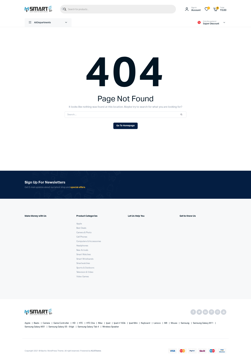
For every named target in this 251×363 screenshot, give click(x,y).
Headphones (82, 246)
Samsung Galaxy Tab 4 (88, 327)
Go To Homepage (125, 126)
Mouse (174, 323)
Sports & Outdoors (85, 268)
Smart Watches (83, 255)
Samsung (185, 323)
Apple (79, 224)
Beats (37, 323)
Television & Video (84, 272)
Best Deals (81, 228)
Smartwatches (83, 263)
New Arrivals (82, 250)
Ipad (108, 323)
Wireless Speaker (110, 327)
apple (28, 323)
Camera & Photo (84, 233)
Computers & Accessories (88, 241)
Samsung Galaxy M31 (35, 327)
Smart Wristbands (85, 259)
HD (74, 323)
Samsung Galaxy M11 (203, 323)
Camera (47, 323)
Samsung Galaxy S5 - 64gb (61, 327)
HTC (81, 323)
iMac (100, 323)
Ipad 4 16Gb (120, 323)
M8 (166, 323)
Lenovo (157, 323)
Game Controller (61, 323)
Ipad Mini (133, 323)
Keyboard (146, 323)
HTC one (90, 323)
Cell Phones (81, 237)
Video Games (82, 277)
